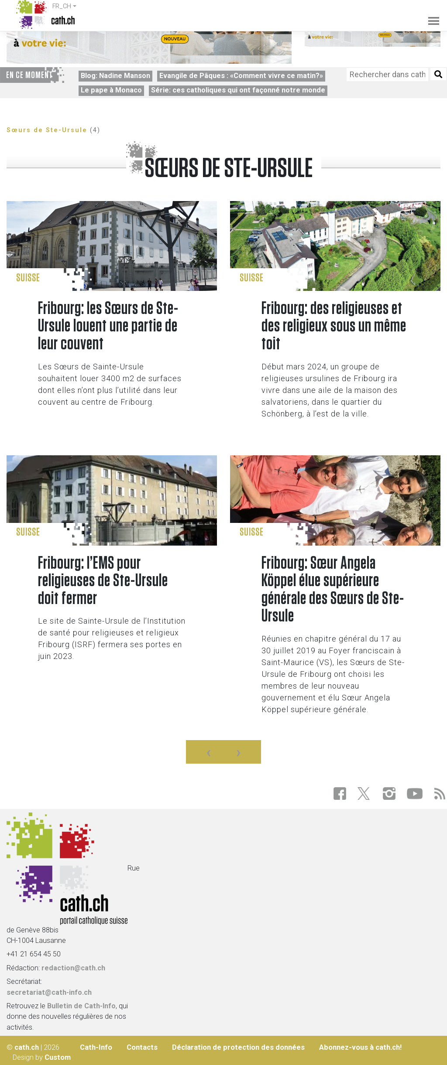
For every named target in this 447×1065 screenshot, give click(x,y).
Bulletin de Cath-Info (81, 1006)
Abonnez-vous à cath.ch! (360, 1047)
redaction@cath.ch (73, 968)
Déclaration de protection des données (238, 1047)
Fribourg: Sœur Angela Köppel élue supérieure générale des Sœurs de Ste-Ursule (332, 590)
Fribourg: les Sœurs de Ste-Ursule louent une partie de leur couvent (108, 326)
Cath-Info (96, 1047)
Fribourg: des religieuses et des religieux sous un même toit (333, 326)
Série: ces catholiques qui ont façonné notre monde (238, 90)
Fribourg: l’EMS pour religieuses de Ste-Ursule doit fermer (103, 581)
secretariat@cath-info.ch (49, 992)
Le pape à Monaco (111, 90)
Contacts (142, 1047)
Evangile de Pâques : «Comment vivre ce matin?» (241, 76)
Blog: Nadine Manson (115, 76)
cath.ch (26, 1047)
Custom (58, 1057)
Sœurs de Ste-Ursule (47, 130)
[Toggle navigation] (429, 15)
